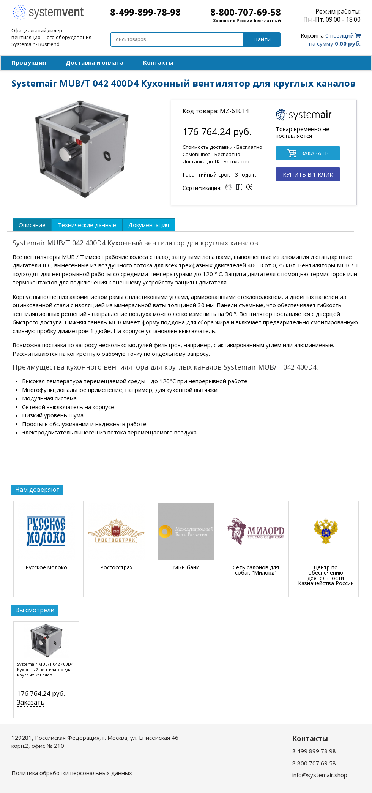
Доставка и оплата (94, 62)
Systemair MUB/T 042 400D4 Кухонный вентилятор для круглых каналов (45, 670)
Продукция (28, 62)
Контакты (158, 62)
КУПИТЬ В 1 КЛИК (308, 174)
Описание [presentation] (32, 225)
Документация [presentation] (148, 225)
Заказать (30, 702)
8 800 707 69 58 (314, 763)
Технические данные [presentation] (87, 225)
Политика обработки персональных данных (71, 773)
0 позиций (331, 39)
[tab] (32, 224)
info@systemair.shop (319, 775)
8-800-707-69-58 (245, 12)
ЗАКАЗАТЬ (308, 153)
